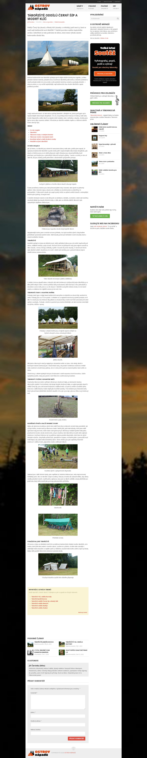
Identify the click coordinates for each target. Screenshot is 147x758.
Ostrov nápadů (70, 752)
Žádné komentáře (60, 22)
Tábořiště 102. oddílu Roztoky (41, 596)
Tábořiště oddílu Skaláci (39, 608)
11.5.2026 (101, 131)
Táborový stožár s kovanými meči (41, 137)
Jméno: (33, 712)
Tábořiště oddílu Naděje (39, 605)
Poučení (104, 7)
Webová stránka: (36, 729)
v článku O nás (103, 38)
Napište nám (108, 1)
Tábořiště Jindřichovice (39, 599)
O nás (99, 1)
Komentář (34, 693)
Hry (116, 7)
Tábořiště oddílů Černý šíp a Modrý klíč (44, 601)
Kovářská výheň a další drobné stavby (43, 139)
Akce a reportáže (48, 22)
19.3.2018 (101, 174)
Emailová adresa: (36, 721)
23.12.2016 (102, 137)
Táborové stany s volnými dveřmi (41, 134)
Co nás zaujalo (35, 130)
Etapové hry (103, 135)
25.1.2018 (101, 163)
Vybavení (92, 7)
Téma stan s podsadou (106, 161)
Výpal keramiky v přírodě (107, 144)
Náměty (80, 7)
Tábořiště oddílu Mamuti (39, 603)
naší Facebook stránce (100, 226)
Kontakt (117, 1)
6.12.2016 (101, 155)
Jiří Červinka (30, 22)
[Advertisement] (57, 627)
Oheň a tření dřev (105, 153)
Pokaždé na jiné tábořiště (38, 141)
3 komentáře (37, 654)
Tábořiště (33, 132)
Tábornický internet (96, 115)
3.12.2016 (101, 146)
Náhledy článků (82, 612)
